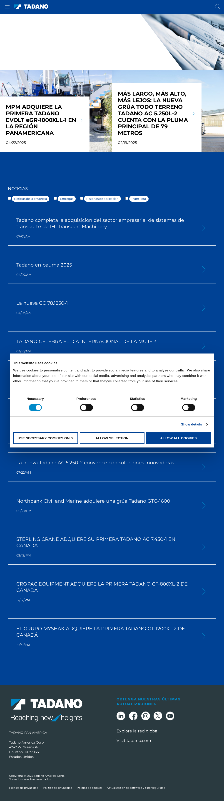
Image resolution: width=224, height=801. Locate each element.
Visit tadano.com (134, 740)
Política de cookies (89, 787)
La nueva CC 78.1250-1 (104, 307)
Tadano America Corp (49, 775)
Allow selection (112, 438)
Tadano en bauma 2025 (104, 269)
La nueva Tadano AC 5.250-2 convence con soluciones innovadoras (104, 467)
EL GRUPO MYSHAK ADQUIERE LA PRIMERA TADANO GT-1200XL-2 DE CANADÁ (104, 636)
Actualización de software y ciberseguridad (136, 787)
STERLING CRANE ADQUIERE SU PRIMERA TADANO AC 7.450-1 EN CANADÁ (104, 547)
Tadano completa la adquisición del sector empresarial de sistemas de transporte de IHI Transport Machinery (104, 228)
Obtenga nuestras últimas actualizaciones (148, 701)
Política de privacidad (23, 787)
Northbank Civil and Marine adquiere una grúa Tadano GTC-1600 (104, 505)
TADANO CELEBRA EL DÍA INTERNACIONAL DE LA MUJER (104, 346)
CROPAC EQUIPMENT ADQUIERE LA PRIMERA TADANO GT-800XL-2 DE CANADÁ (104, 591)
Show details (191, 424)
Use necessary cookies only (45, 438)
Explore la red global (138, 731)
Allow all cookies (178, 438)
